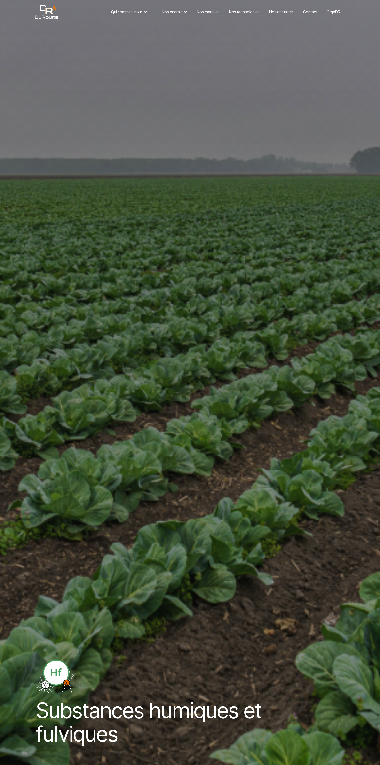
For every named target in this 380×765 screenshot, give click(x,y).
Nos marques (208, 11)
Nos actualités (281, 11)
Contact (310, 11)
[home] (46, 12)
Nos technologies (244, 11)
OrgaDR (333, 11)
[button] (129, 12)
